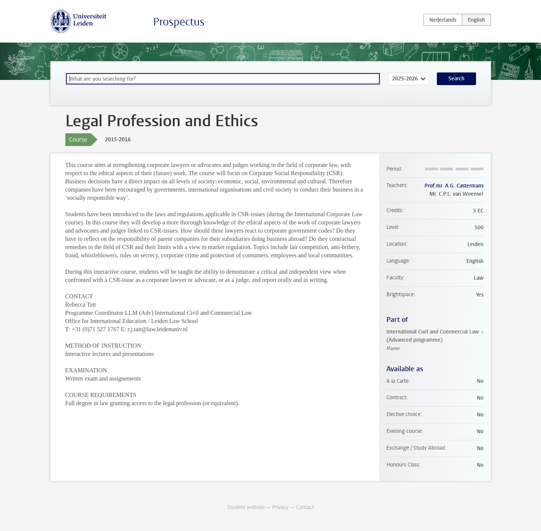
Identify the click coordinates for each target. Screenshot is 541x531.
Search (456, 78)
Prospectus (179, 22)
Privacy (280, 507)
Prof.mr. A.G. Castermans (454, 185)
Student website (246, 507)
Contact (305, 507)
